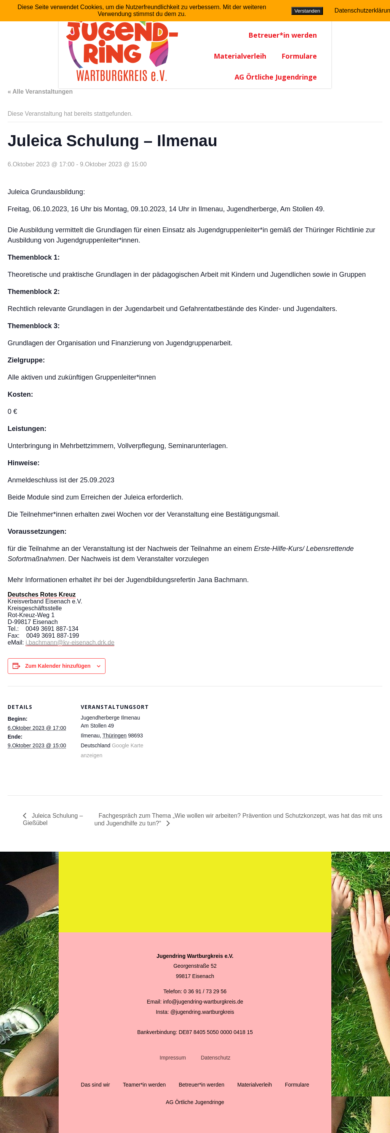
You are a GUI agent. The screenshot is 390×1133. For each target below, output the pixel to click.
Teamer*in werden (144, 1085)
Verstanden (307, 11)
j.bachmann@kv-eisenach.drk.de (70, 642)
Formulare (299, 56)
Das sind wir (95, 1085)
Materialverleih (240, 56)
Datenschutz (215, 1058)
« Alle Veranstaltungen (40, 91)
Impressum (173, 1058)
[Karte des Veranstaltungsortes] (194, 739)
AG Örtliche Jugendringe (276, 76)
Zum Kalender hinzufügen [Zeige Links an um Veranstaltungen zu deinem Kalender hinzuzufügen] (58, 666)
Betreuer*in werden (282, 35)
